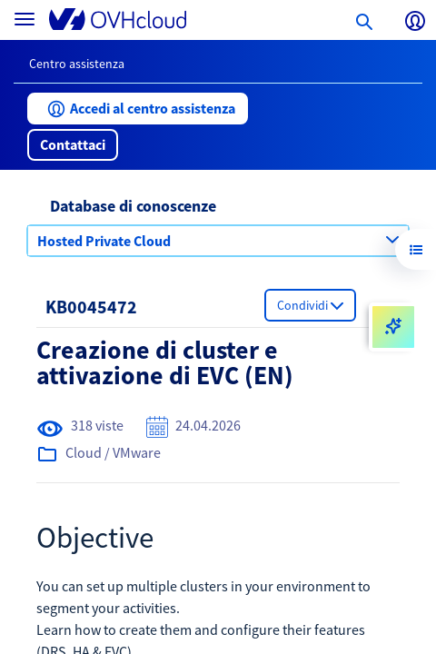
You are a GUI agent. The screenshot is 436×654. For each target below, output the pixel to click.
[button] (137, 108)
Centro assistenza (76, 63)
